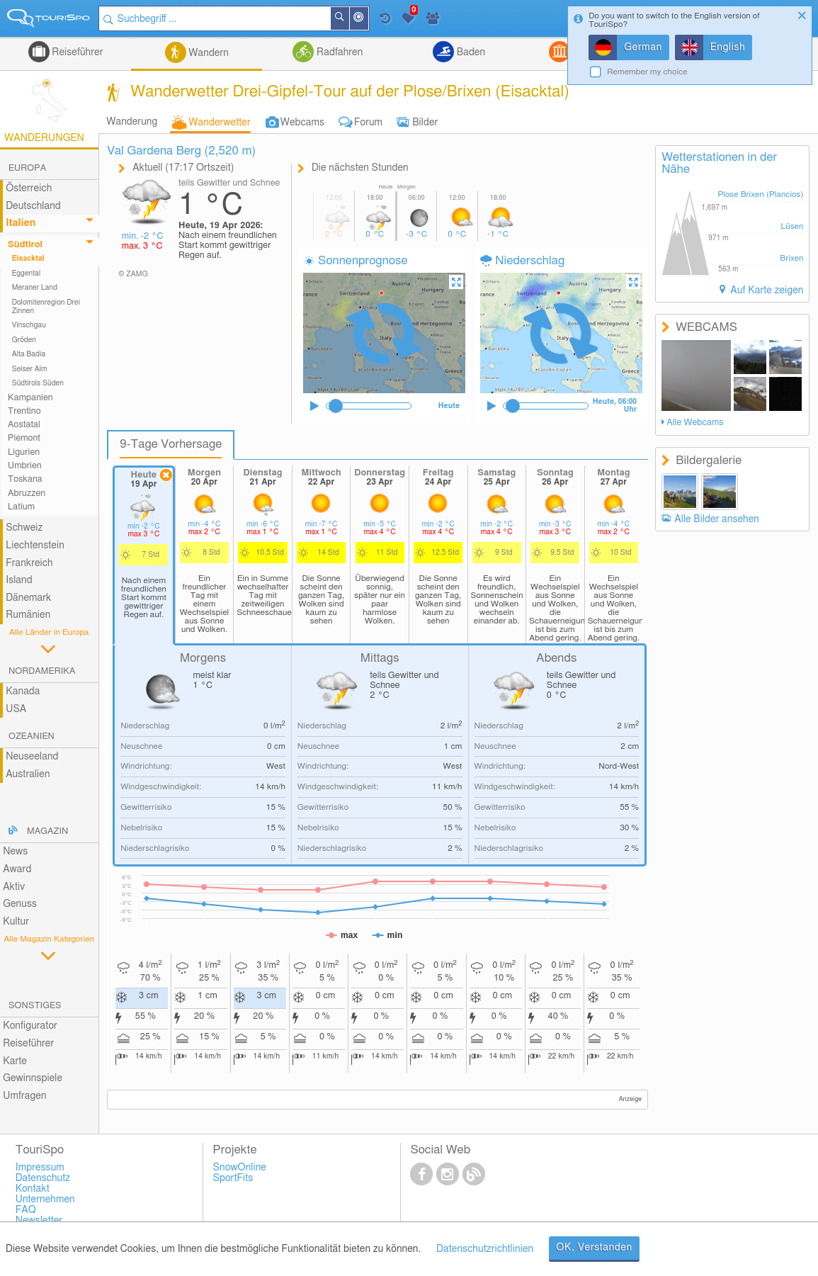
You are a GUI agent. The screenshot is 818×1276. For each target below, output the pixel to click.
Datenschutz (43, 1178)
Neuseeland (32, 757)
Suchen (348, 18)
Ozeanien (31, 736)
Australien (28, 774)
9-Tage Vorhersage (171, 444)
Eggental (26, 273)
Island (19, 580)
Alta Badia (29, 354)
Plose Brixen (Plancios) (760, 194)
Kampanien (30, 397)
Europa (27, 168)
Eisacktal (28, 258)
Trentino (24, 411)
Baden (469, 52)
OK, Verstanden (594, 1248)
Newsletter (39, 1221)
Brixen (791, 258)
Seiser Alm (29, 369)
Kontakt (33, 1189)
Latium (21, 507)
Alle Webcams (694, 422)
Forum (368, 123)
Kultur (16, 922)
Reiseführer (76, 52)
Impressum (40, 1168)
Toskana (25, 479)
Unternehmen (45, 1199)
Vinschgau (29, 325)
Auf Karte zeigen (766, 290)
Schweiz (24, 528)
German (643, 47)
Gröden (24, 340)
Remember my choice (647, 72)
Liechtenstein (35, 546)
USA (16, 709)
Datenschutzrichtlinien (484, 1249)
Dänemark (28, 598)
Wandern (207, 53)
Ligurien (24, 452)
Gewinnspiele (32, 1078)
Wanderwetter (219, 123)
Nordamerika (42, 671)
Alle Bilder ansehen (716, 519)
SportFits (233, 1178)
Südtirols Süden (38, 383)
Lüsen (792, 226)
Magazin (47, 831)
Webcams (302, 123)
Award (17, 869)
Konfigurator (30, 1026)
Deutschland (33, 206)
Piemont (24, 438)
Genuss (20, 904)
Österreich (29, 188)
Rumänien (28, 615)
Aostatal (24, 424)
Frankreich (29, 563)
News (15, 852)
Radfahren (338, 52)
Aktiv (14, 887)
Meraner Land (35, 287)
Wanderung (131, 122)
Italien (20, 223)
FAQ (26, 1210)
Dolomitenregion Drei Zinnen (46, 307)
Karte (15, 1061)
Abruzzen (26, 493)
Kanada (23, 691)
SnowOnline (239, 1168)
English (728, 47)
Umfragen (24, 1096)
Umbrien (25, 465)
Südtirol (25, 244)
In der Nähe (367, 19)
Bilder (425, 123)
